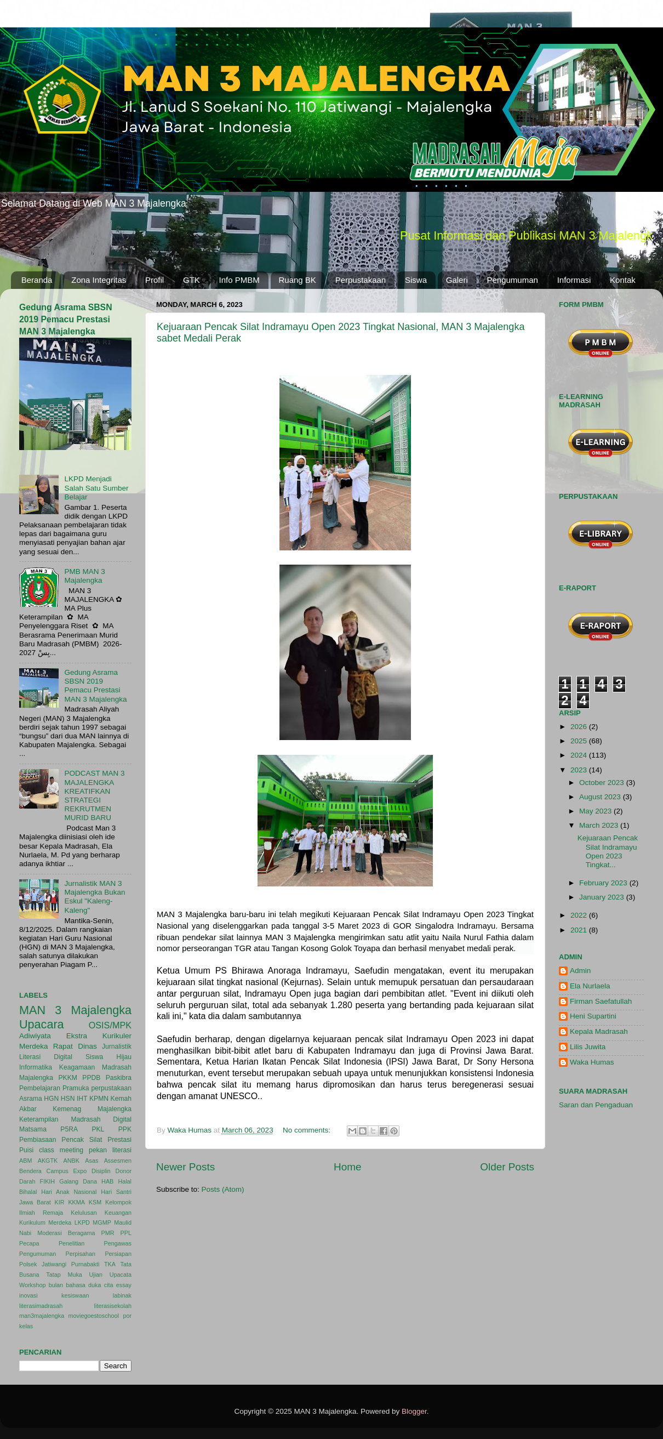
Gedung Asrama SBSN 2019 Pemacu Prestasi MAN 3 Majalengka (65, 319)
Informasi (574, 280)
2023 (579, 770)
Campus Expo (67, 1171)
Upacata (121, 1274)
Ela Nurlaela (590, 986)
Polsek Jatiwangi (42, 1264)
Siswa (416, 280)
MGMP (102, 1222)
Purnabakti (85, 1264)
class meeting (61, 1150)
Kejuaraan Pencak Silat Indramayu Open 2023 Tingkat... (608, 851)
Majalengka (36, 1078)
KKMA (76, 1202)
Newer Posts (185, 1167)
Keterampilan (39, 1119)
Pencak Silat (81, 1140)
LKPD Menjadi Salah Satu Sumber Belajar (96, 487)
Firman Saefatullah (601, 1001)
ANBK (71, 1160)
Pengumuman (512, 280)
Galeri (457, 280)
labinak (122, 1295)
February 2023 (604, 883)
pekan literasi (110, 1150)
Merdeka (33, 1046)
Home (347, 1167)
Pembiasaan (37, 1140)
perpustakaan (111, 1088)
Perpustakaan (360, 280)
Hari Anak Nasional (68, 1191)
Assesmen (118, 1160)
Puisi (26, 1150)
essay (124, 1285)
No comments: (308, 1130)
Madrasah (117, 1067)
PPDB (91, 1078)
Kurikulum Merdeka (45, 1222)
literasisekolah (113, 1306)
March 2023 (599, 825)
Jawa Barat (35, 1202)
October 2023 (602, 782)
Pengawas (118, 1243)
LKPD (82, 1222)
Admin (580, 970)
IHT (82, 1098)
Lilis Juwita (587, 1047)
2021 (579, 930)
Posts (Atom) (223, 1189)
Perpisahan (81, 1253)
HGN (51, 1098)
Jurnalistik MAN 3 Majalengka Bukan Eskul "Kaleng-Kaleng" (94, 896)
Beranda (37, 280)
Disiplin (101, 1171)
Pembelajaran (39, 1088)
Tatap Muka (64, 1274)
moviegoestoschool (93, 1315)
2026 (579, 727)
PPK (125, 1129)
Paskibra (119, 1078)
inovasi (28, 1295)
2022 (579, 915)
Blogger (414, 1411)
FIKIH (47, 1181)
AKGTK (48, 1160)
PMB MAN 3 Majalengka (84, 575)
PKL (98, 1129)
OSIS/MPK (110, 1025)
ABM (25, 1160)
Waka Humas (592, 1062)
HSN (68, 1098)
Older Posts (507, 1167)
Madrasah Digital (101, 1119)
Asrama (30, 1098)
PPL (126, 1233)
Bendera (30, 1171)
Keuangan (118, 1212)
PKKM (67, 1078)
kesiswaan (75, 1295)
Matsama (33, 1129)
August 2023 (601, 797)
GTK (191, 280)
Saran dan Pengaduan (596, 1105)
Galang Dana (78, 1181)
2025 (579, 741)
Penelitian (71, 1243)
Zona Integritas (98, 280)
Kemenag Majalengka (92, 1109)
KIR (60, 1202)
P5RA (69, 1129)
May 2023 (596, 811)
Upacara (41, 1024)
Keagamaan (77, 1067)
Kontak (623, 280)
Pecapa (29, 1243)
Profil (154, 280)
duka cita (100, 1285)
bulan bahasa (67, 1285)
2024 (579, 755)
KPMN (98, 1098)
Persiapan (118, 1253)
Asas (91, 1160)
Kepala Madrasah (599, 1031)
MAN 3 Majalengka (75, 1010)
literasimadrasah (40, 1306)
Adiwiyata (35, 1036)
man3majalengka (41, 1315)
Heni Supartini (593, 1016)
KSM (95, 1202)
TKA (110, 1264)
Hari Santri (116, 1191)
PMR (108, 1233)
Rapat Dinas (75, 1046)
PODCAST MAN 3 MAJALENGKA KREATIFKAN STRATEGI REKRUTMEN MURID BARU (94, 795)
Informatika (35, 1067)
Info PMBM (239, 280)
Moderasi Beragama (66, 1233)
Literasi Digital (45, 1057)
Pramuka (75, 1088)
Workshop (32, 1285)
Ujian (96, 1274)
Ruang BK (297, 280)
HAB (107, 1181)
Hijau (124, 1057)
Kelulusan (83, 1212)
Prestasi (119, 1140)
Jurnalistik (117, 1046)
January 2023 (602, 897)
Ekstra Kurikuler (99, 1036)
